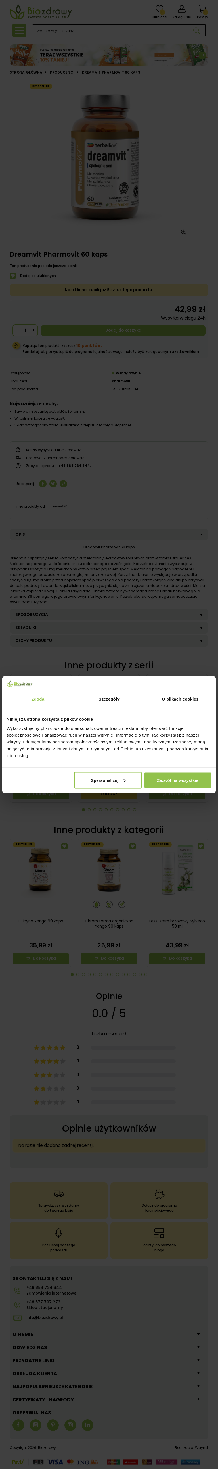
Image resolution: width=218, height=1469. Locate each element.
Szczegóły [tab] (108, 699)
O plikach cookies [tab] (180, 699)
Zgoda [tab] (38, 699)
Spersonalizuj (108, 780)
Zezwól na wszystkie (177, 780)
